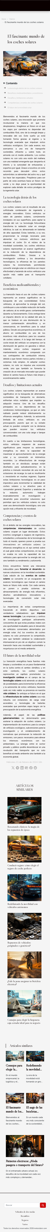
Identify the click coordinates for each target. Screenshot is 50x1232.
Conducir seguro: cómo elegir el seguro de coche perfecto (23, 867)
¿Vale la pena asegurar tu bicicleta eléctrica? (24, 983)
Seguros (25, 1220)
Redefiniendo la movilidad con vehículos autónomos (22, 905)
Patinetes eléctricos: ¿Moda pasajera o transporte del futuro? (24, 1163)
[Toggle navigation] (5, 5)
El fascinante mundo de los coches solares (14, 1111)
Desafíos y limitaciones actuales (20, 98)
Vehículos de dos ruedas (25, 1211)
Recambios (25, 1216)
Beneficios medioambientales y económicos (25, 93)
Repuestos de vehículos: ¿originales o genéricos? (19, 944)
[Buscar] (21, 1205)
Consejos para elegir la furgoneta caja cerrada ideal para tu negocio (23, 1021)
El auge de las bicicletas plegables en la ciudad (34, 1113)
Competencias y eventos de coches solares (25, 103)
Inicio (4, 19)
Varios (12, 19)
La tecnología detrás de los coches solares (25, 88)
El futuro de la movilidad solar (20, 107)
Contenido (11, 83)
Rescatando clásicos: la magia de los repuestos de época (23, 828)
